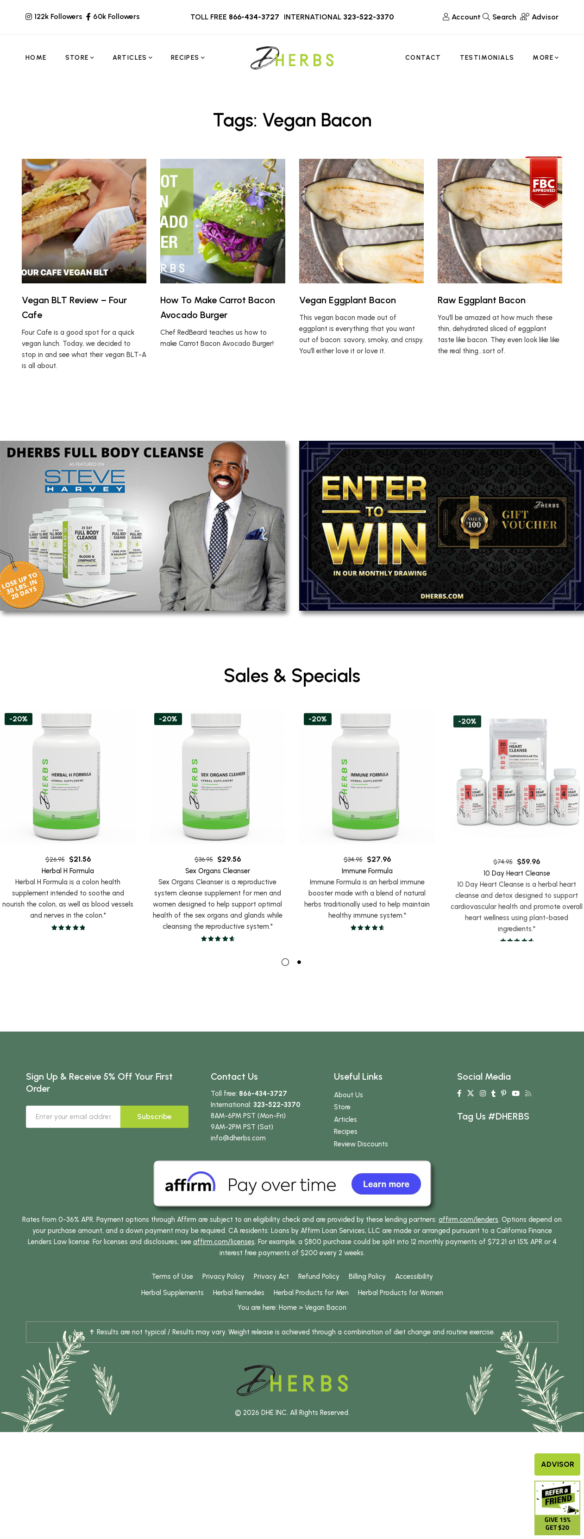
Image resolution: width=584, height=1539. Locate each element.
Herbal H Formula (68, 900)
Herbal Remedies (238, 1310)
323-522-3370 (368, 17)
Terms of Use (172, 1294)
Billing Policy (367, 1294)
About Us (348, 1112)
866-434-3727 (254, 17)
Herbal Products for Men (311, 1310)
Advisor (557, 1464)
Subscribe (154, 1134)
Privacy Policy (223, 1294)
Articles (345, 1137)
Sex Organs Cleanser (217, 916)
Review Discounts (361, 1161)
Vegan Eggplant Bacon (347, 300)
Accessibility (414, 1294)
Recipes (346, 1149)
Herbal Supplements (172, 1310)
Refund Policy (318, 1294)
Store (342, 1124)
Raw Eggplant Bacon (482, 300)
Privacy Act (271, 1294)
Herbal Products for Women (400, 1310)
